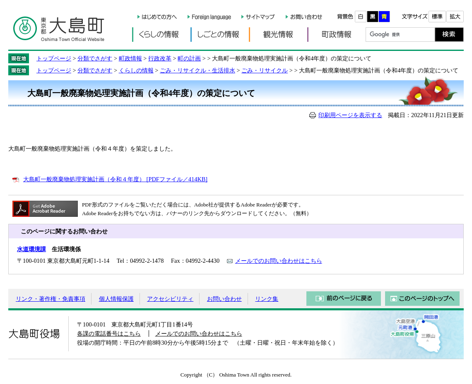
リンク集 (266, 298)
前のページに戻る (343, 298)
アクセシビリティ (170, 298)
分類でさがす (94, 58)
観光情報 (278, 34)
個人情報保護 (116, 298)
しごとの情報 (219, 34)
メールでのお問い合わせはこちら (278, 260)
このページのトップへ (422, 298)
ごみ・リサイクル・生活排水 (197, 70)
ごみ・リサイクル (264, 70)
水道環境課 (31, 249)
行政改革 (159, 58)
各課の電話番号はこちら (109, 333)
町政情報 (336, 34)
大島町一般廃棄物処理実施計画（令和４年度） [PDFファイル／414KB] (115, 179)
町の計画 (189, 58)
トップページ (53, 58)
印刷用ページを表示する (350, 115)
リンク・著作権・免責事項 (50, 298)
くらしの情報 (161, 34)
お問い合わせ (224, 298)
